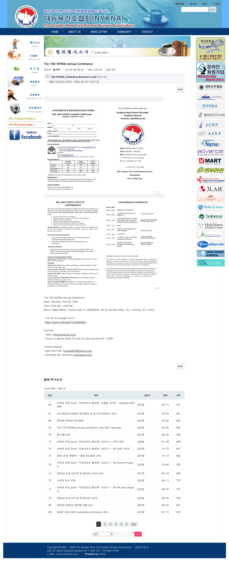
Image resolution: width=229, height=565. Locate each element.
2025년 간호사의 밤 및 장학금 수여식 (77, 498)
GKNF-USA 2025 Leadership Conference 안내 (83, 512)
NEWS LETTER (99, 31)
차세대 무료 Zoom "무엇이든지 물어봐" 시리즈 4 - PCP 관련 (90, 441)
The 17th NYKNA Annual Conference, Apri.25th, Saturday (89, 427)
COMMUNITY (124, 31)
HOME (54, 31)
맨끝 (133, 524)
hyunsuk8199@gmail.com (77, 350)
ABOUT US (74, 31)
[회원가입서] (142, 547)
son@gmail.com (83, 354)
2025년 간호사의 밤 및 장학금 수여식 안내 (80, 473)
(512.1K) (76, 76)
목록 (180, 89)
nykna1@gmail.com (64, 334)
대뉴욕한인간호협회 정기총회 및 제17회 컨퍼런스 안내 (87, 413)
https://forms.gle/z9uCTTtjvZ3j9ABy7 (65, 322)
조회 (178, 395)
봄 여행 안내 (64, 434)
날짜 (165, 395)
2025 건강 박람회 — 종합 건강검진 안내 (79, 455)
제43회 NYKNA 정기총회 (70, 420)
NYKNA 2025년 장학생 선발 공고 (75, 505)
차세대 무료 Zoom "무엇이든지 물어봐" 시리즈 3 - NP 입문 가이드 (93, 448)
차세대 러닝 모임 (66, 480)
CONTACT (147, 31)
